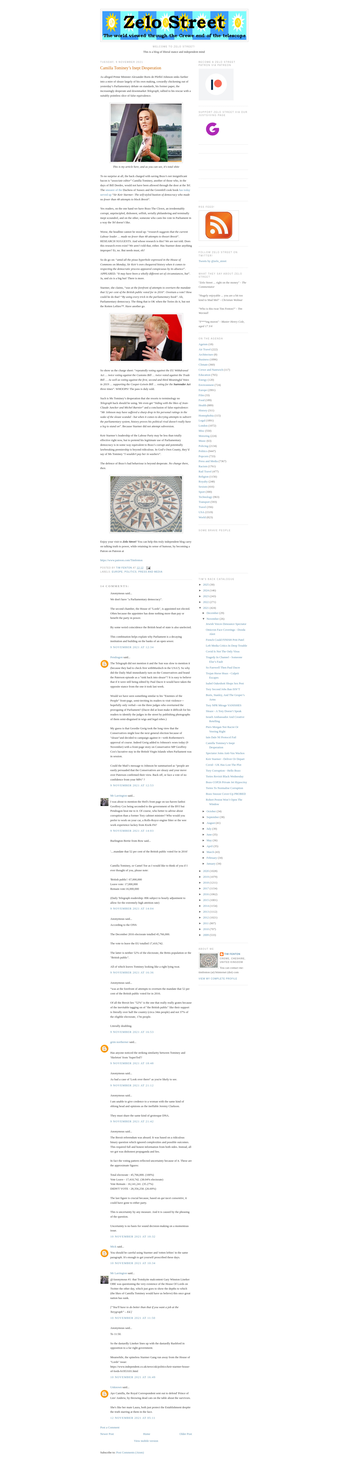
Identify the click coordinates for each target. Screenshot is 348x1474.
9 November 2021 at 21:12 (132, 1085)
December (213, 613)
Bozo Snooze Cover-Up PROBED (226, 793)
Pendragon (116, 657)
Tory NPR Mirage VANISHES (223, 705)
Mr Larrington (118, 795)
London (203, 425)
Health (203, 405)
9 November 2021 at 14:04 (132, 908)
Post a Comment (110, 1427)
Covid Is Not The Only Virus (223, 651)
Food (202, 400)
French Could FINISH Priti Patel (225, 639)
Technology (205, 497)
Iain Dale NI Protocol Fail (221, 737)
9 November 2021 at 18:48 (132, 1063)
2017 (206, 888)
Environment (206, 385)
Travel (202, 507)
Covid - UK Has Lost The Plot (223, 764)
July (209, 828)
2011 (206, 923)
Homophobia (206, 415)
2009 (206, 935)
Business (204, 359)
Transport (204, 501)
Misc (202, 430)
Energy (203, 379)
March (211, 852)
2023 (206, 596)
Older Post (185, 1434)
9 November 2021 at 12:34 (132, 647)
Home (146, 1434)
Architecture (206, 354)
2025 (206, 584)
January (211, 863)
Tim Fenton (232, 954)
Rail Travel (205, 471)
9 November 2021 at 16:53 (132, 1032)
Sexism (203, 486)
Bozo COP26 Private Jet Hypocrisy (226, 782)
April (210, 846)
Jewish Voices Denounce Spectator (226, 624)
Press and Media (150, 572)
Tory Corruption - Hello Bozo (223, 770)
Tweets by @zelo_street (212, 261)
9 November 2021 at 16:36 (132, 972)
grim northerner (119, 1042)
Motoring (204, 436)
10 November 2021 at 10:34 (133, 1263)
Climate (203, 364)
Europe (117, 572)
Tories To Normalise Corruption (224, 788)
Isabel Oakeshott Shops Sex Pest (225, 683)
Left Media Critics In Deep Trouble (226, 645)
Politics (130, 572)
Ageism (203, 344)
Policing (203, 446)
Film (201, 395)
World (202, 517)
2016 (206, 894)
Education (205, 374)
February (212, 857)
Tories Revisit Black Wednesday (225, 776)
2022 (206, 602)
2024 (206, 590)
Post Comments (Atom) (130, 1452)
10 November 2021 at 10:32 (133, 1236)
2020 (206, 871)
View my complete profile (218, 978)
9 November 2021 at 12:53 (132, 785)
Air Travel (205, 349)
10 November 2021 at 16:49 (133, 1377)
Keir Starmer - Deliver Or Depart (225, 759)
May (210, 840)
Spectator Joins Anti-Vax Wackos (225, 753)
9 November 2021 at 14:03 (132, 830)
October (212, 811)
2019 (206, 876)
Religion (204, 476)
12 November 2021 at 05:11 (133, 1417)
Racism (203, 466)
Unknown (116, 1387)
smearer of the (113, 190)
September (213, 817)
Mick (113, 1246)
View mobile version (146, 1440)
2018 (206, 882)
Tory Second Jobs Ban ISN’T (223, 689)
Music (202, 440)
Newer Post (107, 1434)
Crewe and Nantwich (211, 369)
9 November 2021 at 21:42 (132, 1121)
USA (202, 512)
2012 (206, 917)
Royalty (203, 481)
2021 (206, 607)
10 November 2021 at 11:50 (133, 1318)
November (213, 618)
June (210, 834)
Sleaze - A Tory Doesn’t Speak (223, 711)
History (203, 410)
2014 (206, 905)
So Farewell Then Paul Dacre (223, 667)
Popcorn (203, 456)
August (211, 823)
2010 (206, 929)
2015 (206, 900)
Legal (202, 420)
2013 (206, 911)
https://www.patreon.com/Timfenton (121, 560)
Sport (202, 491)
